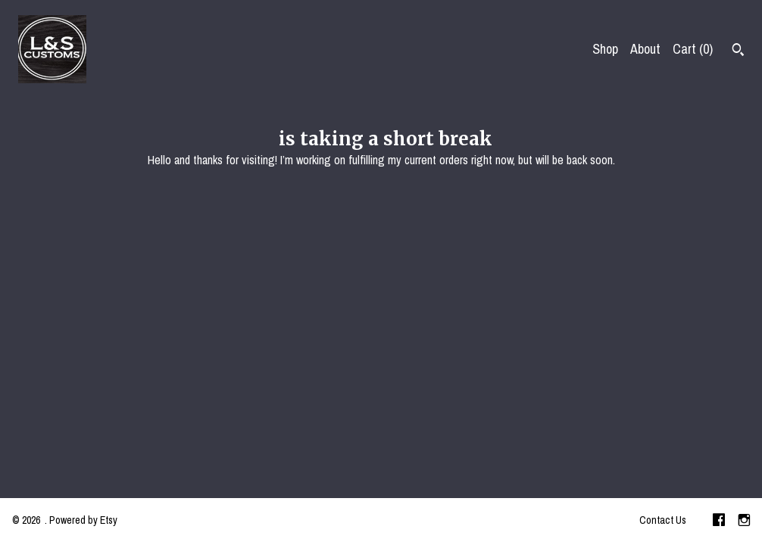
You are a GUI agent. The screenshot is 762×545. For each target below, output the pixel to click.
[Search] (738, 51)
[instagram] (744, 521)
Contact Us (662, 520)
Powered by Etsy (83, 520)
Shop (605, 48)
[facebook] (719, 521)
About (645, 48)
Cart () (693, 48)
